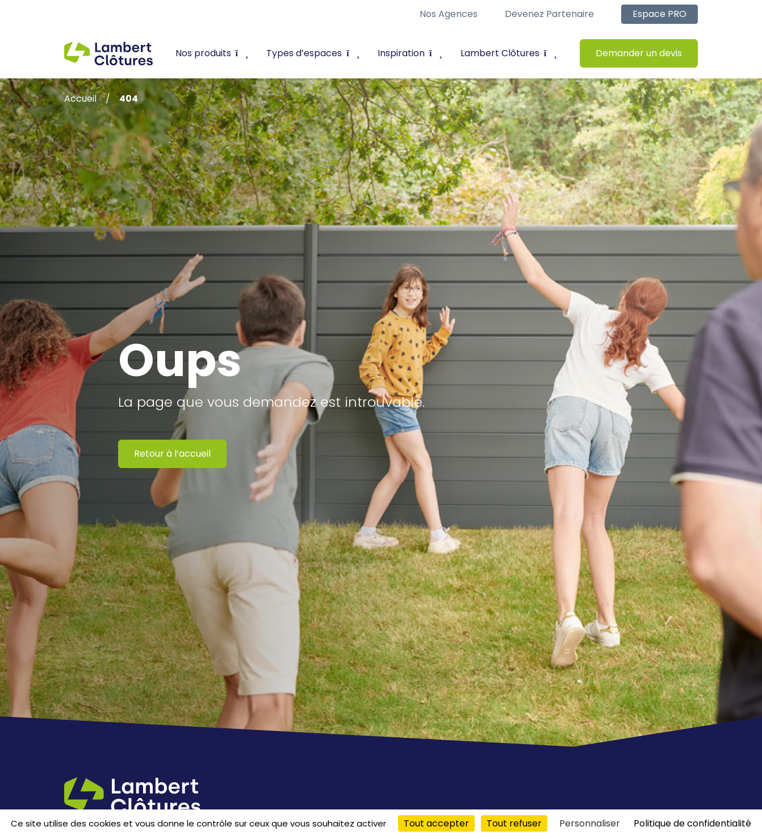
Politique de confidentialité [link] (692, 823)
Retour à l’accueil (172, 453)
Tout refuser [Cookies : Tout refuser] (514, 823)
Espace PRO (659, 13)
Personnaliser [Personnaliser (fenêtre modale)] (589, 823)
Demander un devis (639, 53)
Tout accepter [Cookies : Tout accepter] (436, 823)
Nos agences (449, 13)
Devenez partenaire (549, 13)
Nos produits (212, 53)
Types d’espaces (312, 53)
